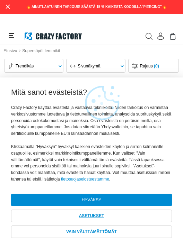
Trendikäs (25, 66)
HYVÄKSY (92, 199)
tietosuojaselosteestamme (85, 179)
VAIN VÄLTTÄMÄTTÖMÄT (91, 231)
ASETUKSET (91, 215)
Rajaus (149, 66)
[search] (149, 36)
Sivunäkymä (89, 66)
